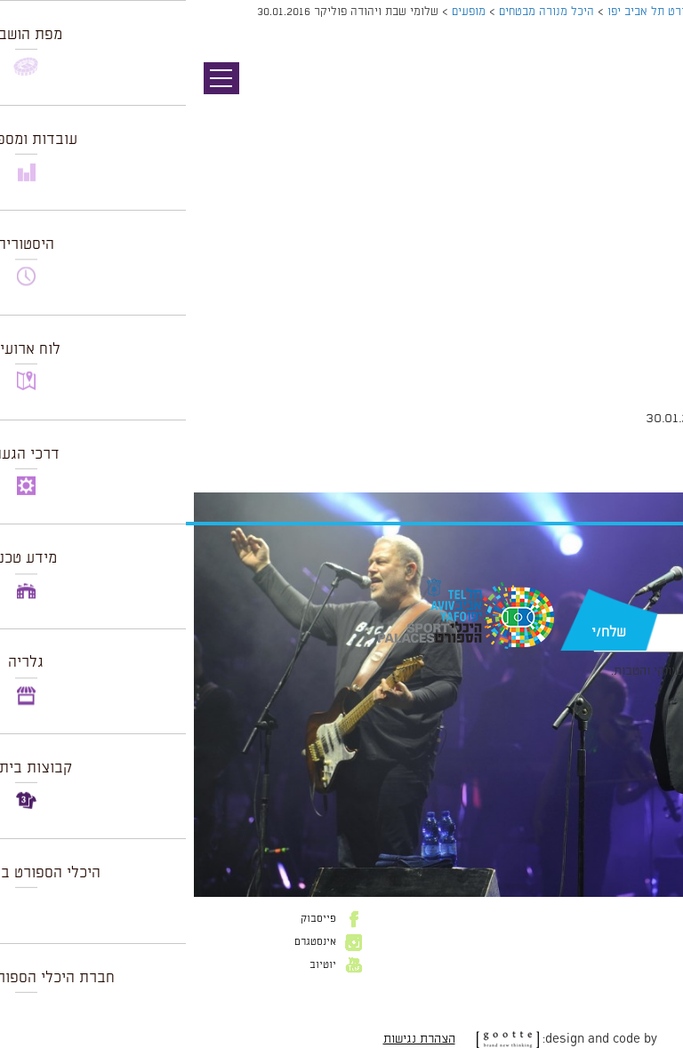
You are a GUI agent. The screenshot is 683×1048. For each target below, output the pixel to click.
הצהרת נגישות (233, 1039)
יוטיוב (137, 965)
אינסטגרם (129, 942)
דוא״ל (645, 604)
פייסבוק (132, 919)
